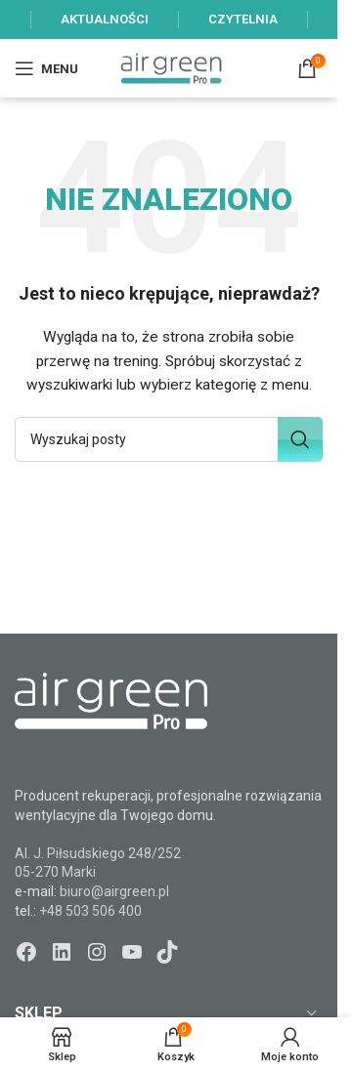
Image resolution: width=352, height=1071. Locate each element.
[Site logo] (171, 67)
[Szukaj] (169, 439)
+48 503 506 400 (90, 911)
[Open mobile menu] (46, 68)
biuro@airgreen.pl (114, 891)
